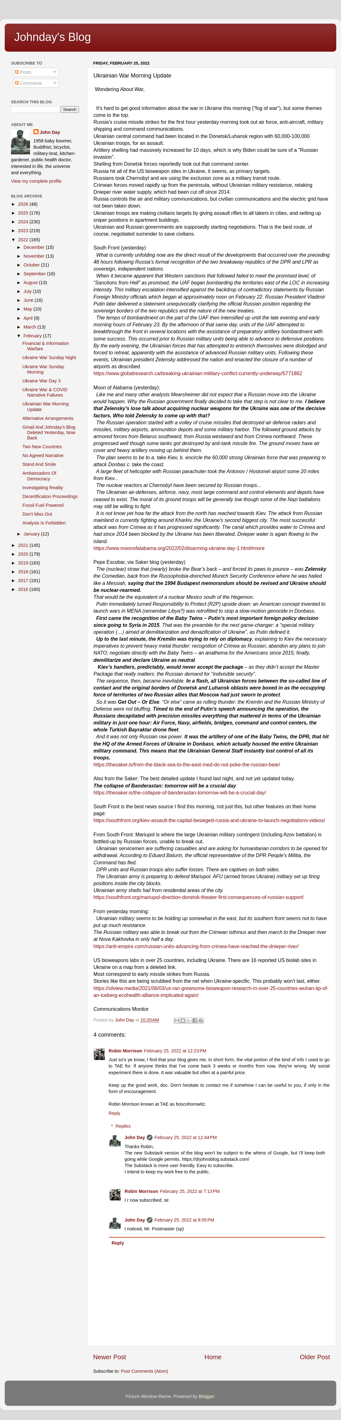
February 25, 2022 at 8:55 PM (184, 1219)
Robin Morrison (125, 1050)
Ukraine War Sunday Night (49, 357)
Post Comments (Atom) (144, 1371)
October (32, 264)
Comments (28, 83)
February (33, 335)
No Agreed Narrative (42, 455)
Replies (123, 1126)
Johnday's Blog (52, 37)
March (31, 326)
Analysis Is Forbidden (44, 522)
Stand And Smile (39, 464)
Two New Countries (42, 446)
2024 (23, 221)
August (31, 282)
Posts (23, 72)
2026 (23, 204)
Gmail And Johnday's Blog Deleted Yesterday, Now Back (48, 433)
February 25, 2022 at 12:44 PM (185, 1137)
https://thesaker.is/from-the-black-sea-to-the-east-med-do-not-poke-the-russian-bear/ (186, 764)
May (28, 309)
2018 (23, 571)
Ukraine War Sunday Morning (43, 369)
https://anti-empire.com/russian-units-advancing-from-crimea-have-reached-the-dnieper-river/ (196, 946)
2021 (23, 545)
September (35, 273)
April (29, 318)
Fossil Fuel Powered (42, 505)
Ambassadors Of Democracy (39, 476)
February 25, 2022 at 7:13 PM (190, 1191)
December (35, 247)
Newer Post (109, 1357)
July (28, 291)
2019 (23, 562)
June (29, 300)
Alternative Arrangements (48, 418)
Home (213, 1357)
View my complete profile (36, 181)
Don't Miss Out (37, 514)
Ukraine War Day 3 (41, 380)
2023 (23, 230)
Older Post (315, 1357)
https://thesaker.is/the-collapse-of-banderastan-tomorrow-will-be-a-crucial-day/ (179, 792)
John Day (134, 1137)
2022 (23, 239)
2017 (23, 580)
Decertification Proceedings (50, 496)
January (32, 533)
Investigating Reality (42, 487)
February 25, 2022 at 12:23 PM (175, 1050)
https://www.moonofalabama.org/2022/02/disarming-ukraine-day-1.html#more (179, 548)
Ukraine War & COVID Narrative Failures (45, 392)
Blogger (206, 1396)
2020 (23, 554)
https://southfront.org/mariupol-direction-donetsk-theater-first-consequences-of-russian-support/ (198, 897)
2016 (23, 589)
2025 (23, 212)
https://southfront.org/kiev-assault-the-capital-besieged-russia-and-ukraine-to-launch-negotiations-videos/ (209, 820)
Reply (114, 1113)
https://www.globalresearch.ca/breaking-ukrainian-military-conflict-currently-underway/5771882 (197, 373)
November (35, 256)
